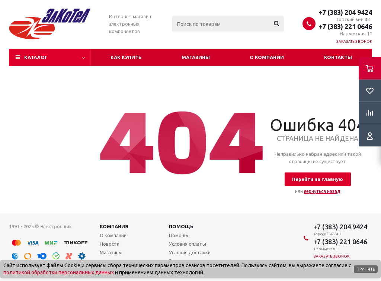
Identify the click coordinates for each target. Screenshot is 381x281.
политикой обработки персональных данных (58, 272)
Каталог (36, 57)
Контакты (338, 57)
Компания (114, 226)
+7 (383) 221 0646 (345, 26)
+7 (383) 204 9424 (345, 12)
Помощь (181, 226)
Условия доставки (190, 252)
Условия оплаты (187, 243)
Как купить (126, 57)
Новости (109, 243)
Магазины (196, 57)
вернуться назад (322, 191)
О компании (267, 57)
